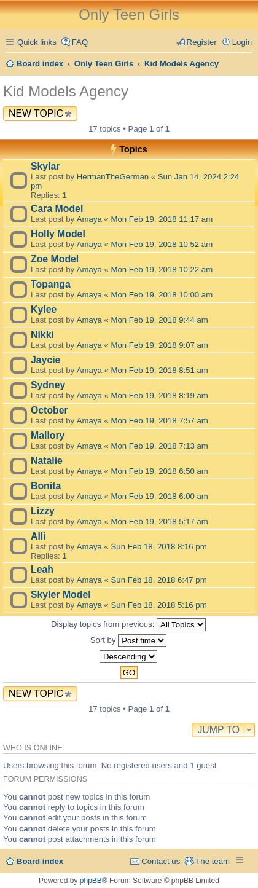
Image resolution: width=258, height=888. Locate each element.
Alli (38, 536)
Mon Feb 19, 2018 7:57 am (159, 420)
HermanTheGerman (113, 176)
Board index (40, 861)
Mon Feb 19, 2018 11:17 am (162, 219)
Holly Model (58, 234)
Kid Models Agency (65, 91)
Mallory (47, 435)
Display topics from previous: (128, 624)
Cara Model (57, 208)
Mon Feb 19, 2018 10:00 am (162, 294)
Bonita (46, 486)
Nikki (42, 334)
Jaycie (45, 360)
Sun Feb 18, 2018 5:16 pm (159, 605)
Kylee (44, 309)
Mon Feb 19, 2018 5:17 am (159, 521)
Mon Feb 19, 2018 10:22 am (162, 269)
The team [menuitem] (212, 861)
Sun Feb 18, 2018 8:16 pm (159, 546)
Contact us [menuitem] (160, 861)
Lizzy (43, 511)
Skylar (45, 166)
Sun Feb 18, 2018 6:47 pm (159, 579)
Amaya (89, 219)
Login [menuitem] (242, 42)
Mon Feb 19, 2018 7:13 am (159, 445)
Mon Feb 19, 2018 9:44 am (159, 319)
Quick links (37, 42)
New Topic (36, 113)
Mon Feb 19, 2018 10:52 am (162, 244)
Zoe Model (55, 259)
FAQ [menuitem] (80, 42)
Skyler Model (61, 594)
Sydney (48, 385)
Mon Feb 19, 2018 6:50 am (159, 471)
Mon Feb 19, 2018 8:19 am (159, 395)
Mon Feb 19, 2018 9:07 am (159, 345)
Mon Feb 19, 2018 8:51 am (159, 370)
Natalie (47, 460)
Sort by (128, 640)
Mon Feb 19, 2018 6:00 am (159, 496)
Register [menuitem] (202, 42)
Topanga (51, 284)
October (49, 410)
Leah (42, 569)
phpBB (91, 880)
